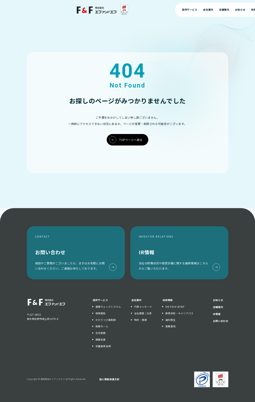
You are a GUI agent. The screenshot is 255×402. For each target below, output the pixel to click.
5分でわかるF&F (175, 306)
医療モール (102, 326)
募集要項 (170, 326)
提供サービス (100, 300)
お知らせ (218, 300)
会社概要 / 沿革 (143, 313)
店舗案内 (218, 307)
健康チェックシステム (108, 306)
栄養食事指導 (103, 346)
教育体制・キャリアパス (179, 313)
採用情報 (168, 300)
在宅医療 (101, 333)
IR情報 (217, 314)
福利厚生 (170, 320)
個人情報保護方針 (109, 379)
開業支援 (101, 339)
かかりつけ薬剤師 (106, 320)
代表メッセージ (143, 306)
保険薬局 (101, 313)
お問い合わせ (228, 9)
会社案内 (136, 300)
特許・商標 (140, 320)
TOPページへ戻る (126, 139)
